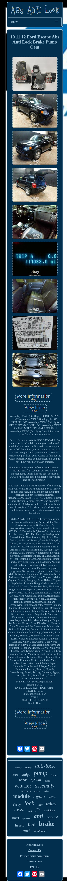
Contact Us (34, 850)
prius (46, 791)
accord (15, 818)
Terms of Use (34, 861)
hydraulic (26, 818)
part (26, 830)
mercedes (26, 790)
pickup (47, 781)
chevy (17, 804)
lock (29, 803)
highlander (40, 831)
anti (38, 816)
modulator (49, 810)
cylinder (19, 810)
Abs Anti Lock (34, 844)
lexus (15, 774)
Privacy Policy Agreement (35, 855)
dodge (25, 774)
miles (51, 803)
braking (18, 767)
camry (28, 767)
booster (54, 775)
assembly (44, 786)
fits (37, 809)
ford (31, 824)
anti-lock (45, 766)
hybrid (19, 825)
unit (40, 804)
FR (37, 867)
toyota (39, 796)
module (21, 796)
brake (47, 823)
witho (52, 797)
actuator (23, 786)
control (52, 817)
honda (23, 780)
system (36, 779)
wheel (30, 811)
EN (32, 867)
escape (37, 791)
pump (40, 773)
